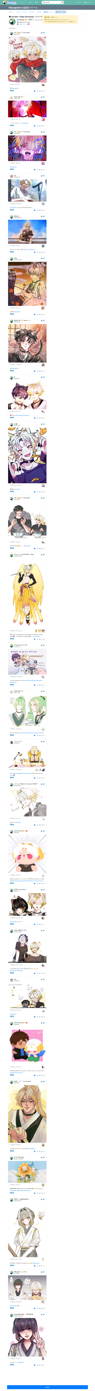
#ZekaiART (13, 1072)
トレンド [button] (22, 2)
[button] (48, 12)
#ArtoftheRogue (17, 415)
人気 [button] (29, 2)
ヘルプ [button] (78, 2)
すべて (11, 12)
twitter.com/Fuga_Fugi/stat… (36, 733)
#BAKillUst (20, 970)
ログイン (87, 2)
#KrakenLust (27, 773)
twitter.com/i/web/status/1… (37, 881)
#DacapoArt (15, 88)
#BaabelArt (39, 680)
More (47, 1387)
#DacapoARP (24, 881)
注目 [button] (36, 2)
